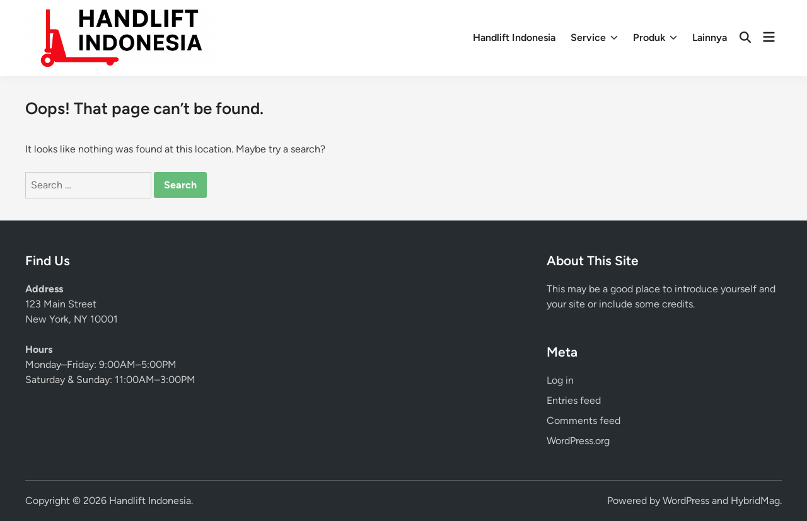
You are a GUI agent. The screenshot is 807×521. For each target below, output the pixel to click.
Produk (655, 38)
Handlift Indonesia (514, 37)
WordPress (686, 501)
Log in (560, 380)
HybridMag (755, 501)
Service (594, 38)
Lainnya (709, 37)
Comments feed (583, 421)
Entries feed (574, 400)
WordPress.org (578, 441)
